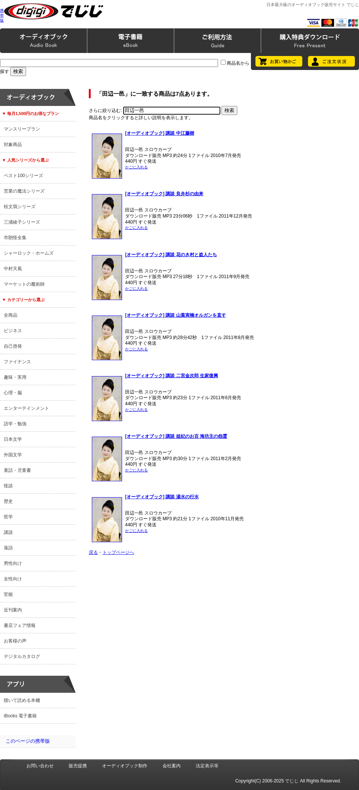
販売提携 (78, 765)
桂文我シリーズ (20, 206)
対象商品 (13, 144)
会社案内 (171, 765)
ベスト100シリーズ (23, 175)
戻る (93, 552)
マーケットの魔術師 (24, 284)
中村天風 (13, 268)
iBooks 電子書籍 (20, 715)
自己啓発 (13, 346)
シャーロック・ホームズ (29, 253)
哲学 (8, 516)
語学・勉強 (15, 423)
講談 (8, 532)
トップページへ (118, 552)
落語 (8, 548)
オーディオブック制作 (124, 765)
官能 (8, 594)
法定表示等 (207, 765)
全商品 (10, 315)
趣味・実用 (15, 377)
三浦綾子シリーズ (22, 222)
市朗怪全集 (15, 237)
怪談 (8, 485)
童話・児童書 (17, 470)
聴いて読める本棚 (22, 700)
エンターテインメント (26, 408)
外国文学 (13, 454)
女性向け (13, 579)
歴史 (8, 501)
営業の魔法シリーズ (24, 191)
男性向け (13, 563)
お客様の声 (15, 641)
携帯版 (2, 15)
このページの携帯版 (28, 741)
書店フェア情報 (20, 625)
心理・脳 (13, 392)
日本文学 (13, 439)
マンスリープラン (22, 129)
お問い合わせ (40, 765)
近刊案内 (13, 610)
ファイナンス (17, 361)
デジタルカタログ (22, 656)
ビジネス (13, 330)
